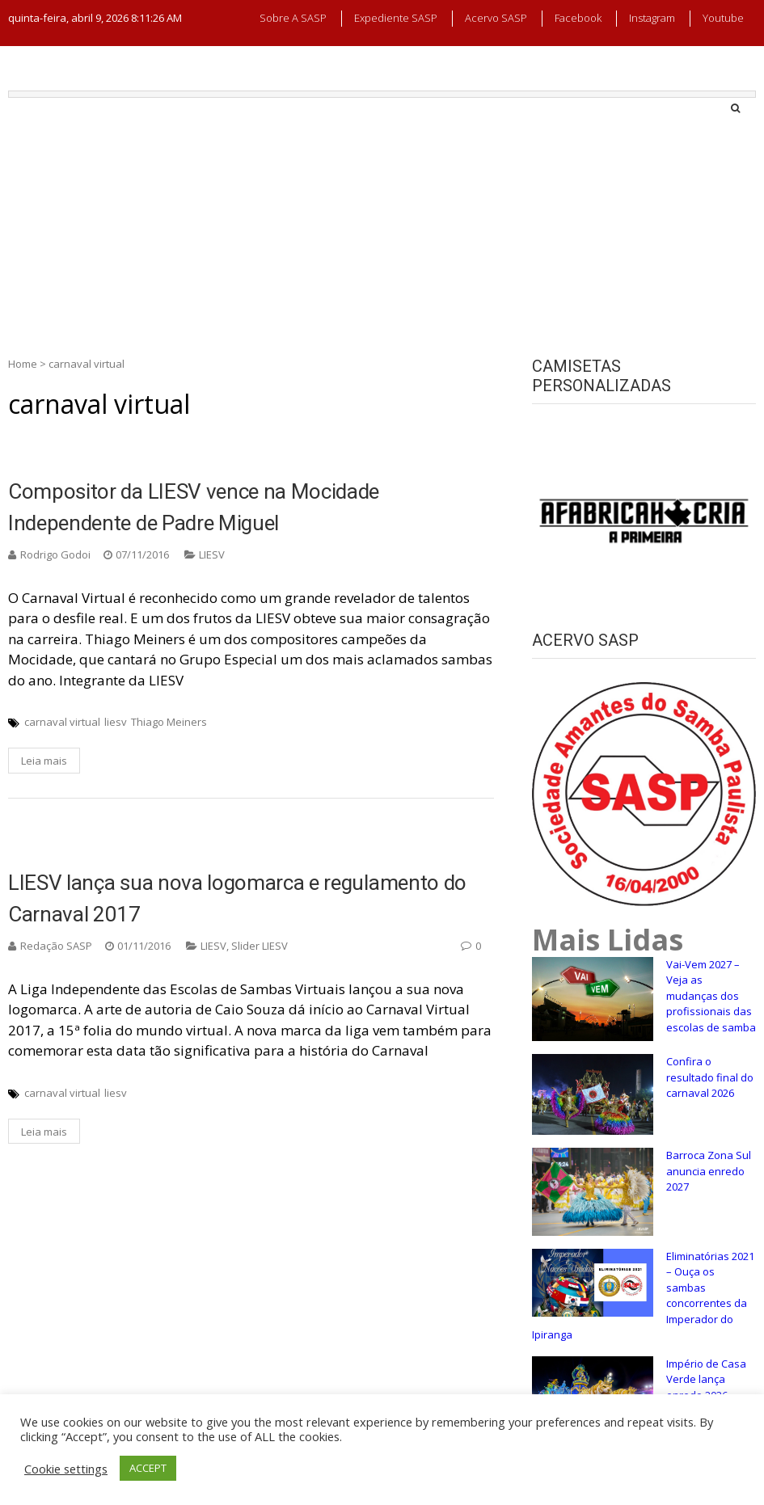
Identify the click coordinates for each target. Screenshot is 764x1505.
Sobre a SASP (293, 18)
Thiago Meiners (169, 722)
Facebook (578, 18)
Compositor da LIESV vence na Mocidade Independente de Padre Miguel (193, 507)
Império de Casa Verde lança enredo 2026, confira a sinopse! (710, 1387)
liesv (115, 722)
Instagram (652, 18)
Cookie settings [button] (66, 1468)
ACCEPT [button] (148, 1468)
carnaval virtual (62, 722)
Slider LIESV (259, 945)
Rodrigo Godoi (55, 554)
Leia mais (44, 760)
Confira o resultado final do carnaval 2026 (709, 1077)
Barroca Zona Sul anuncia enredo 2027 (708, 1171)
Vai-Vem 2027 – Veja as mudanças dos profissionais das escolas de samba (711, 996)
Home (22, 363)
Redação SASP (56, 945)
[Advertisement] (382, 219)
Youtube (723, 18)
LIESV (212, 554)
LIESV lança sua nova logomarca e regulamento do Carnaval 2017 (237, 898)
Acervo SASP (496, 18)
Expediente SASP (395, 18)
